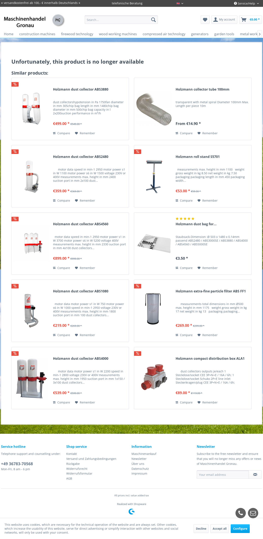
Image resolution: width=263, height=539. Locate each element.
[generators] (199, 34)
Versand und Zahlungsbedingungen (91, 459)
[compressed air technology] (164, 34)
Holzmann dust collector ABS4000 (80, 358)
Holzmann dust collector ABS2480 (80, 157)
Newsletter (139, 459)
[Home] (8, 34)
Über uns (138, 464)
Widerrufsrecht (76, 469)
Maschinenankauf (144, 454)
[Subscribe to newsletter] (255, 474)
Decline (201, 529)
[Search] (153, 20)
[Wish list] (205, 20)
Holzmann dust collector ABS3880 (80, 89)
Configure (240, 529)
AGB (69, 478)
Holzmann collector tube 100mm (202, 89)
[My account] (224, 20)
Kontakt (71, 454)
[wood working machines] (118, 34)
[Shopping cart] (250, 20)
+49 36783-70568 (17, 463)
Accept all (220, 529)
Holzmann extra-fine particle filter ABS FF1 (211, 291)
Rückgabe (73, 464)
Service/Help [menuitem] (245, 3)
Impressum (139, 473)
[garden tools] (224, 34)
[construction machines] (37, 34)
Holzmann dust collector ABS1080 (80, 291)
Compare (61, 133)
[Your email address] (223, 474)
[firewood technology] (77, 34)
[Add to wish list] (85, 133)
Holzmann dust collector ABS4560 (80, 224)
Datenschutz (140, 469)
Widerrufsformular (79, 473)
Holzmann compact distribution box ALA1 (210, 358)
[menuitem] (121, 20)
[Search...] (121, 20)
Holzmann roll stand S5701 (198, 157)
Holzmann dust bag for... (196, 224)
